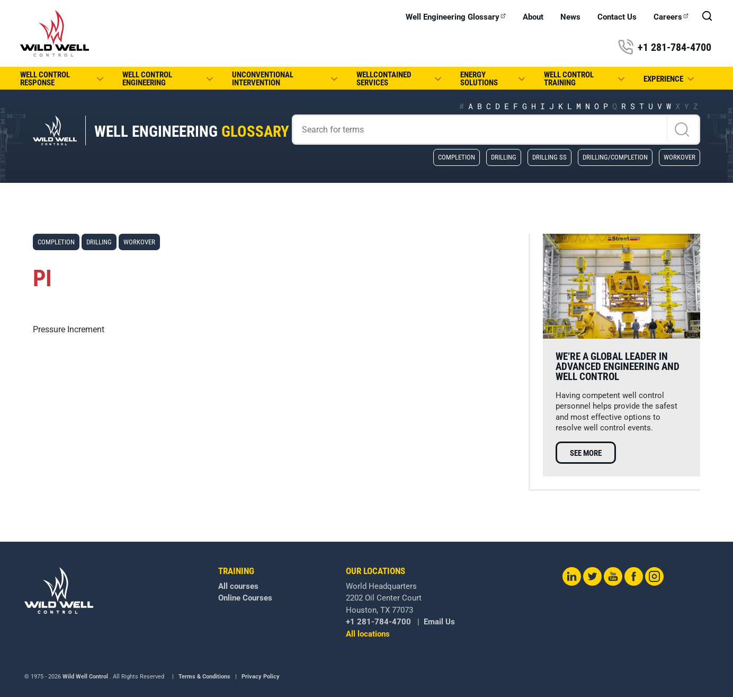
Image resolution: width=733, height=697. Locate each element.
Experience (669, 79)
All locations (368, 634)
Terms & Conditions (204, 676)
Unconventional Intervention (285, 78)
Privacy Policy (261, 676)
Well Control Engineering (169, 78)
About (533, 17)
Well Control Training (585, 78)
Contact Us (617, 17)
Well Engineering (191, 131)
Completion (456, 157)
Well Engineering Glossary (456, 17)
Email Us (439, 622)
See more (586, 453)
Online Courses (245, 598)
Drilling (503, 157)
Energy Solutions (493, 78)
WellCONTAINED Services (399, 78)
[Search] (496, 129)
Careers (671, 17)
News (570, 17)
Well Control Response (62, 78)
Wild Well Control (85, 676)
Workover (679, 157)
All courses (238, 586)
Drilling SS (549, 157)
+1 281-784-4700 (664, 47)
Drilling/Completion (615, 157)
